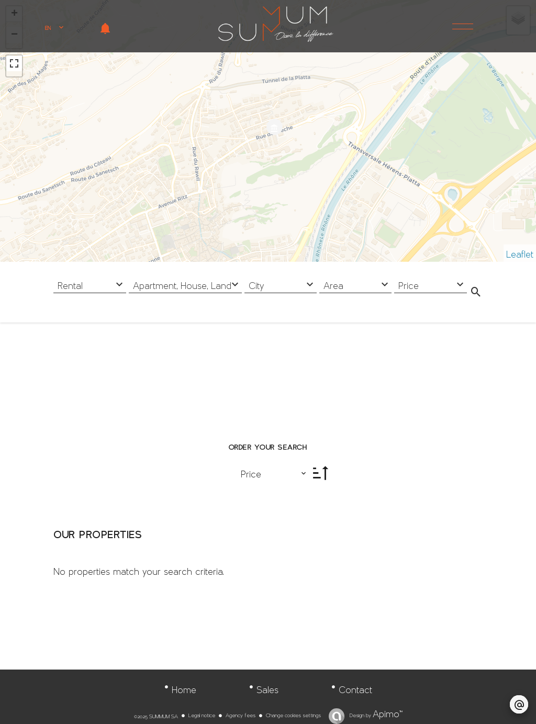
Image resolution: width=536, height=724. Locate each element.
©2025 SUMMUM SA (156, 714)
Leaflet (519, 251)
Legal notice (201, 713)
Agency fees (240, 713)
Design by (375, 713)
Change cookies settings (293, 713)
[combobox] (89, 282)
